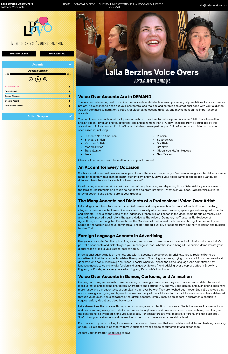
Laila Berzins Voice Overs (18, 3)
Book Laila (114, 332)
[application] (38, 74)
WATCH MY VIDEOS (19, 54)
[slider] (38, 74)
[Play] (38, 79)
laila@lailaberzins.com (213, 5)
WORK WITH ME (57, 54)
